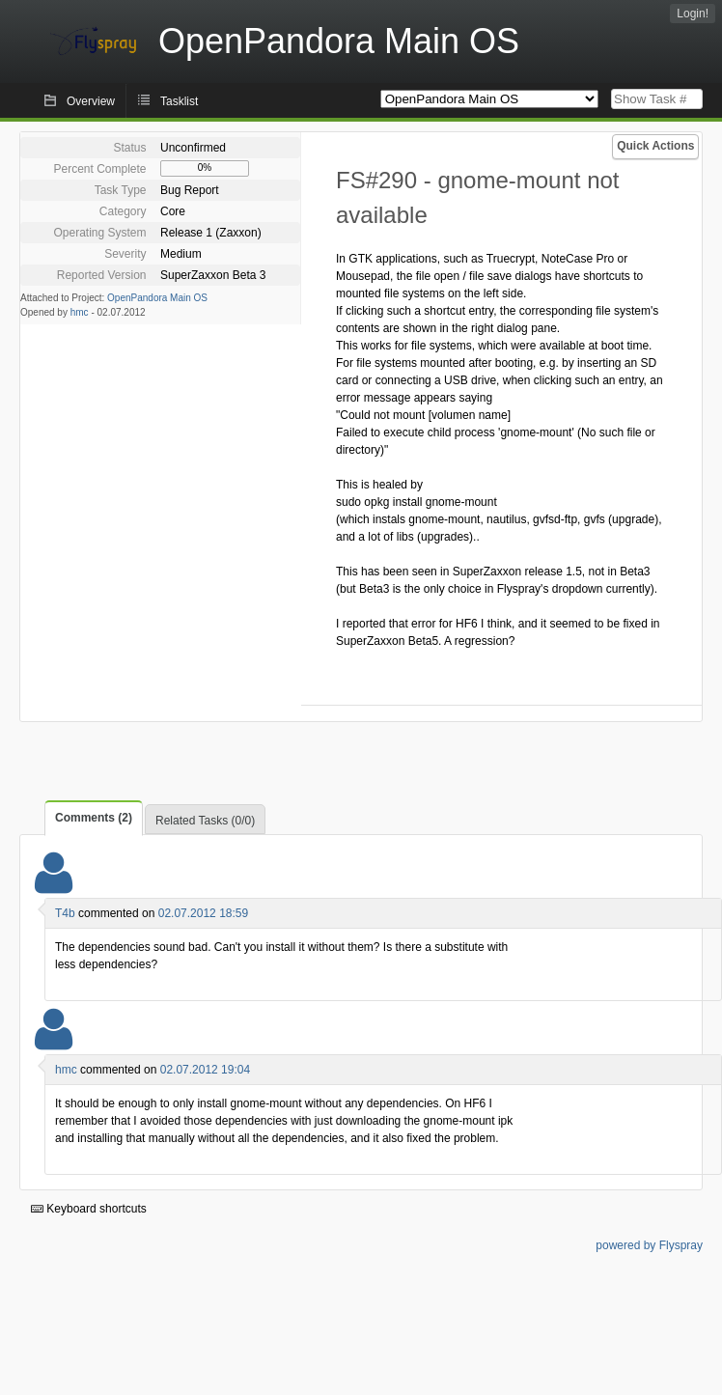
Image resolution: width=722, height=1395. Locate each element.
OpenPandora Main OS (157, 298)
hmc (79, 312)
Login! (692, 13)
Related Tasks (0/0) (205, 820)
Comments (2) (93, 817)
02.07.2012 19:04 (205, 1069)
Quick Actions (655, 146)
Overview (91, 101)
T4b (65, 913)
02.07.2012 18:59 (203, 913)
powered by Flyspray (649, 1245)
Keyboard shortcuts (89, 1208)
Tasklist (179, 101)
